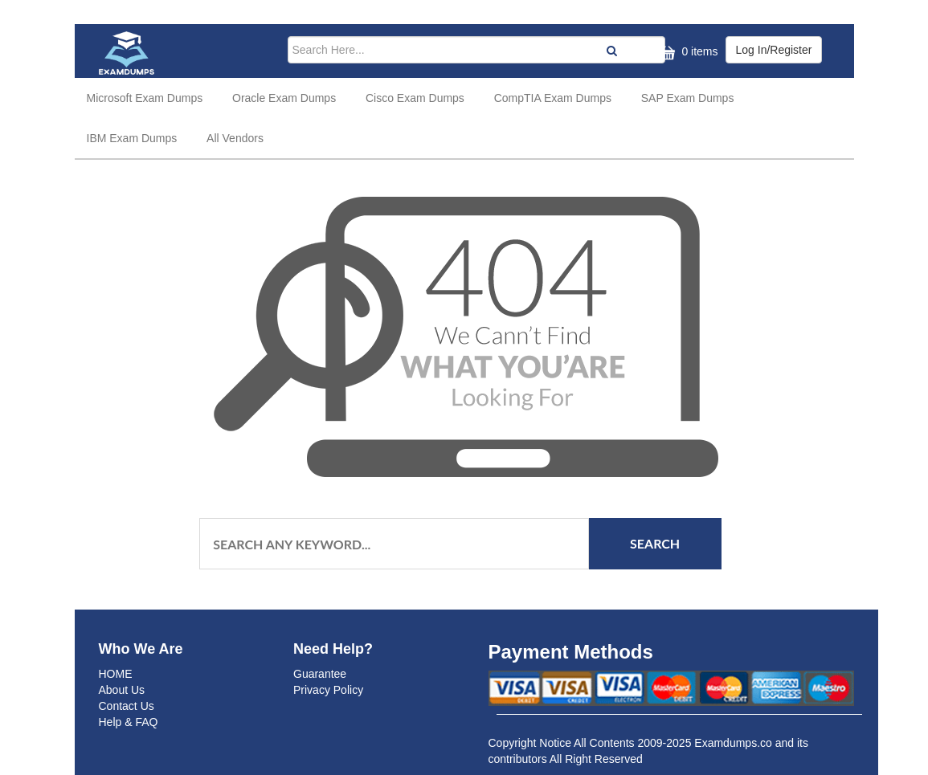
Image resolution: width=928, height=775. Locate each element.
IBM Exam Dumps (132, 138)
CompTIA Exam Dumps (552, 98)
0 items (686, 53)
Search (655, 543)
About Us (122, 689)
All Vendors (235, 138)
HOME (116, 673)
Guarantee (319, 673)
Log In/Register (774, 49)
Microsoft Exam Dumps (145, 98)
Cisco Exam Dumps (415, 98)
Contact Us (126, 706)
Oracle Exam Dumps (284, 98)
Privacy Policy (328, 689)
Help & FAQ (128, 722)
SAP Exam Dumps (687, 98)
